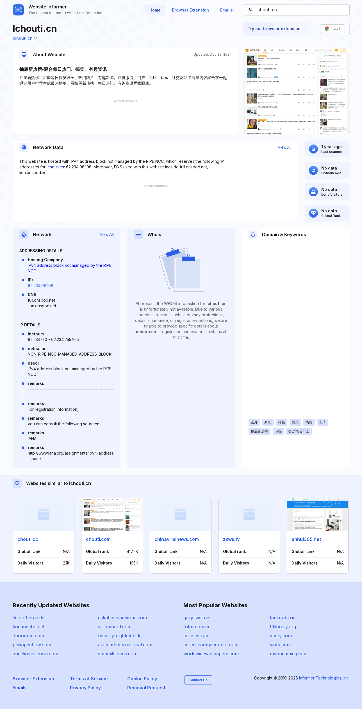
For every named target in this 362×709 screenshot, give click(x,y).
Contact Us (198, 680)
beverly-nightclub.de (120, 635)
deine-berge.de (28, 617)
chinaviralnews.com (176, 539)
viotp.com (280, 644)
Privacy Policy (85, 687)
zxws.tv (231, 539)
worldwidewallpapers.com (211, 653)
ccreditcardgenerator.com (210, 644)
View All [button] (285, 147)
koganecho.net (28, 626)
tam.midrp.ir (282, 617)
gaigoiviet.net (197, 617)
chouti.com (98, 539)
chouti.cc (27, 539)
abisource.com (28, 635)
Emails (226, 10)
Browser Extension (190, 10)
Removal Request (146, 687)
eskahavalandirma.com (122, 617)
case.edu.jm (195, 635)
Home (155, 10)
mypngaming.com (289, 653)
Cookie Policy (142, 678)
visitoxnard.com (114, 626)
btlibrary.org (283, 626)
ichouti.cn (25, 38)
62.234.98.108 (40, 285)
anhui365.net (306, 539)
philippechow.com (32, 644)
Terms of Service (89, 678)
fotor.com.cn (197, 626)
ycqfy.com (281, 635)
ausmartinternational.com (125, 644)
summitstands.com (117, 653)
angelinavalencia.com (35, 653)
